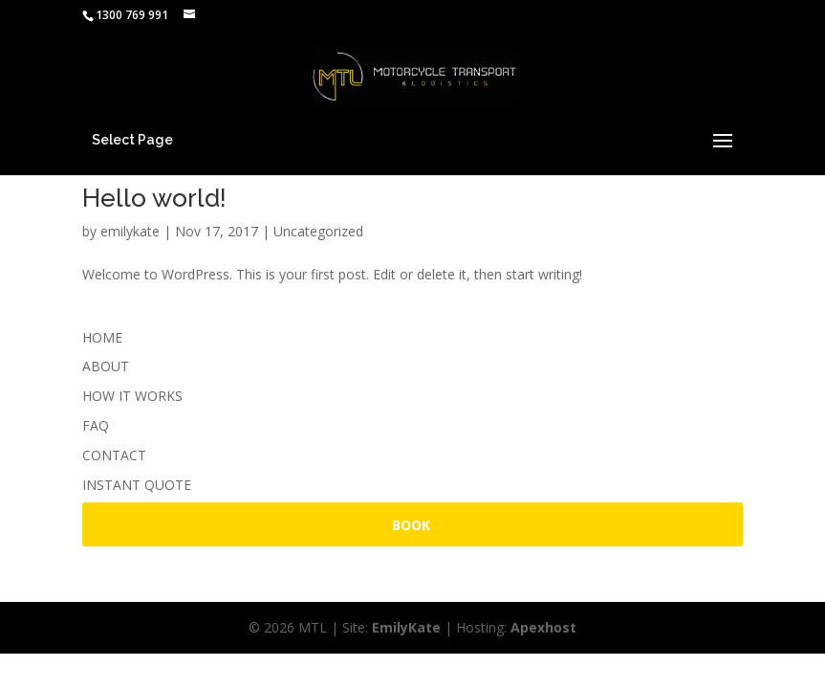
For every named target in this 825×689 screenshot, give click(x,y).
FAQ (95, 425)
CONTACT (114, 455)
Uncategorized (318, 231)
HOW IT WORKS (132, 396)
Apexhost (543, 627)
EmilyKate (406, 627)
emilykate (130, 231)
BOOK (411, 525)
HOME (102, 337)
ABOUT (105, 366)
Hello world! (154, 198)
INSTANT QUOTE (136, 485)
